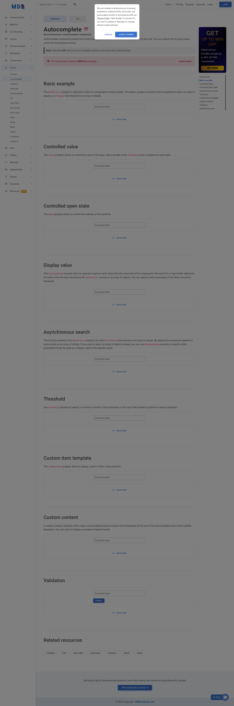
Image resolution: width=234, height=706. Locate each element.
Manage (108, 35)
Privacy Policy (103, 18)
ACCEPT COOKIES (126, 35)
